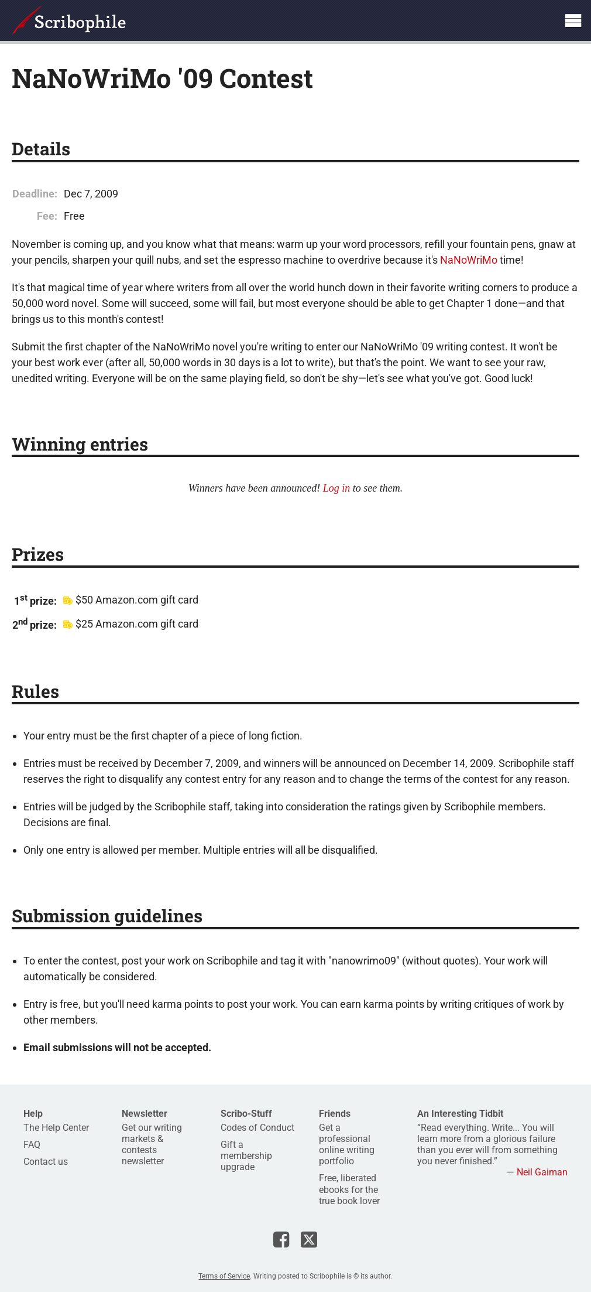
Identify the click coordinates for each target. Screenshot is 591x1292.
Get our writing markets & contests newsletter (152, 1144)
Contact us (45, 1161)
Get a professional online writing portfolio (346, 1144)
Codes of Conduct (257, 1127)
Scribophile (69, 20)
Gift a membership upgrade (246, 1155)
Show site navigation (573, 20)
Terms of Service (224, 1276)
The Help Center (56, 1127)
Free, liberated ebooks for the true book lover (349, 1189)
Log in (337, 488)
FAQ (31, 1144)
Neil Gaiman (542, 1172)
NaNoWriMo (468, 260)
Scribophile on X (309, 1239)
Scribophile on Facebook (281, 1239)
